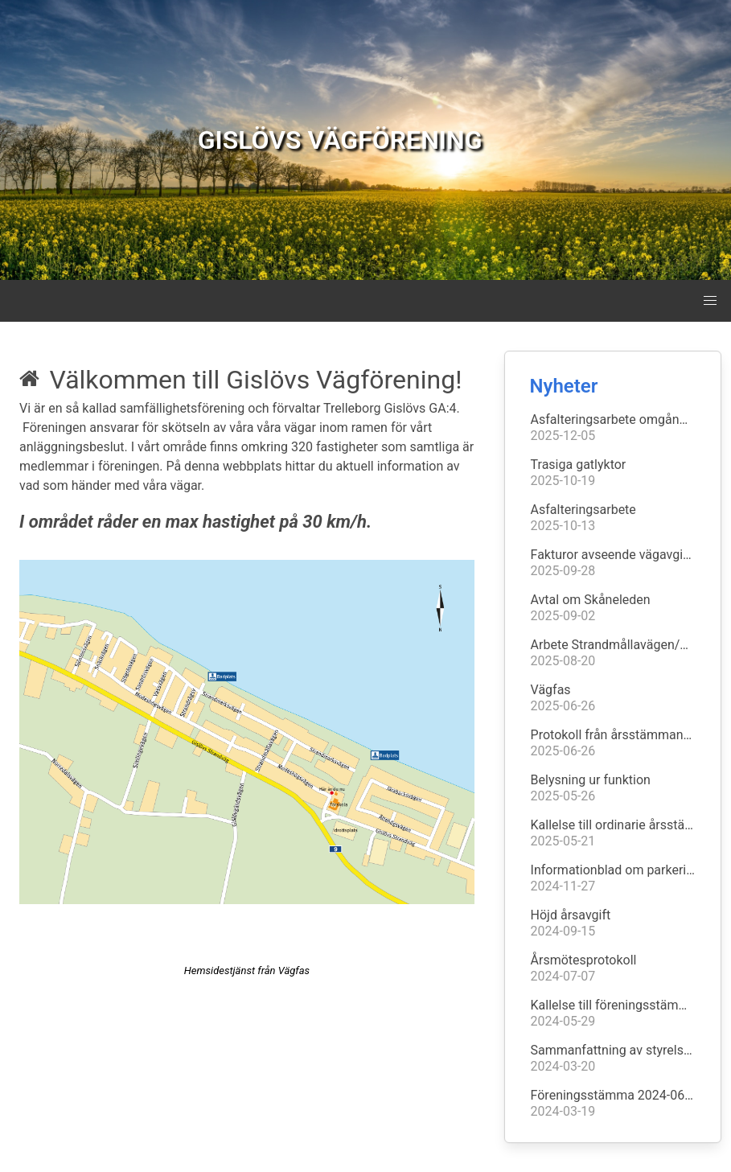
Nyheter (564, 386)
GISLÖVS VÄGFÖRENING (340, 140)
